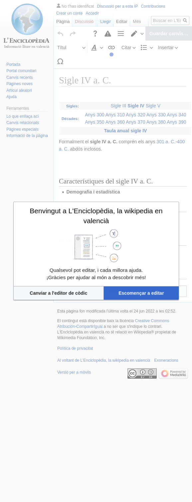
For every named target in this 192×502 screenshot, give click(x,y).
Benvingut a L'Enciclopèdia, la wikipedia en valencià (96, 229)
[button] (73, 277)
